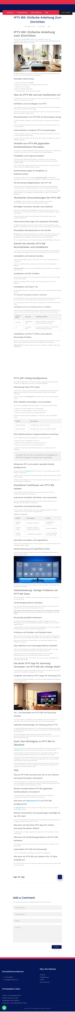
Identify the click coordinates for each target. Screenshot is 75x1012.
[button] (4, 1008)
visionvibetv (42, 26)
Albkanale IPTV (33, 801)
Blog (49, 26)
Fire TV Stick (26, 863)
